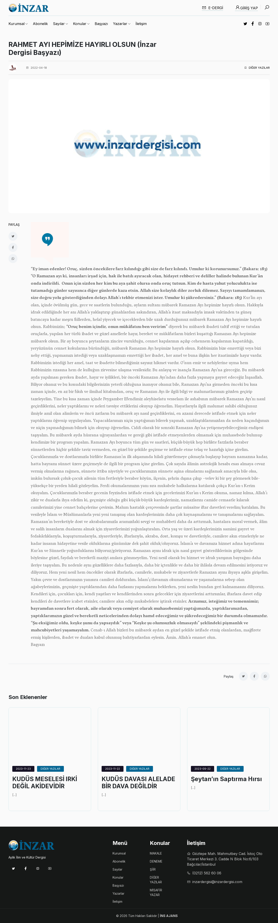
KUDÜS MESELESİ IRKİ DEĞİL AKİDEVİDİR (46, 782)
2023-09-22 (202, 768)
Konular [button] (79, 23)
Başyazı (101, 23)
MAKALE (156, 853)
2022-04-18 (36, 67)
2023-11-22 (112, 768)
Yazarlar (118, 893)
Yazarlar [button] (120, 23)
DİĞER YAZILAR (257, 68)
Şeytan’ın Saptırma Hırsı (228, 779)
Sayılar (117, 869)
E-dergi (212, 7)
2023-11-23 (23, 768)
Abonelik (40, 23)
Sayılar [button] (59, 23)
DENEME (156, 861)
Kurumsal (119, 853)
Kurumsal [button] (16, 23)
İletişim (141, 23)
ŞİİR (153, 869)
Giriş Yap (246, 7)
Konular (118, 877)
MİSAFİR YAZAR (156, 892)
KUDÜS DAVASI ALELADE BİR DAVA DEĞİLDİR (131, 786)
